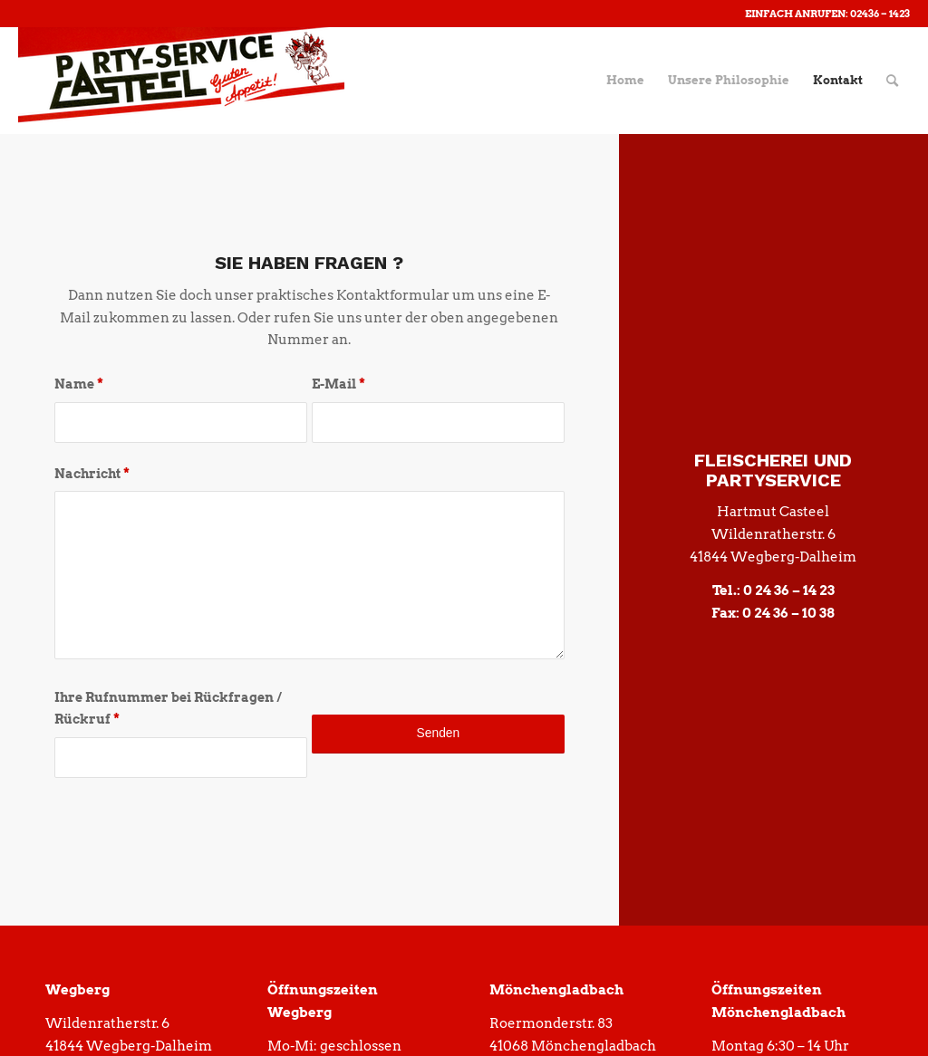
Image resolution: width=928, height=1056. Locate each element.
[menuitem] (625, 80)
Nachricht (92, 473)
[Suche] (892, 80)
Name (78, 384)
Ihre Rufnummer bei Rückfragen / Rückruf (168, 708)
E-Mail (338, 384)
